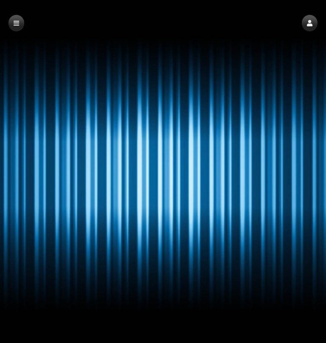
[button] (310, 23)
